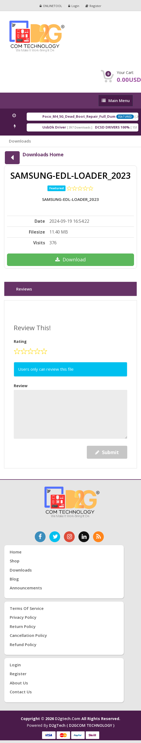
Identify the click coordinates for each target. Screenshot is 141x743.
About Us (19, 682)
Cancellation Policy (28, 635)
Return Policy (23, 626)
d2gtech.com (68, 718)
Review (20, 385)
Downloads (20, 141)
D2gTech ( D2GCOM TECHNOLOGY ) (81, 725)
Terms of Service (27, 608)
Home (16, 552)
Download (70, 259)
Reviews (24, 289)
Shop (14, 560)
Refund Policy (23, 644)
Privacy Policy (23, 617)
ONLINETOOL (51, 6)
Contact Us (21, 691)
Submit (107, 452)
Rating (20, 341)
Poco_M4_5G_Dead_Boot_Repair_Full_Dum (87, 116)
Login (73, 6)
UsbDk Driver (63, 127)
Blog (14, 579)
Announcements (26, 587)
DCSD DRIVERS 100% (121, 127)
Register (93, 6)
